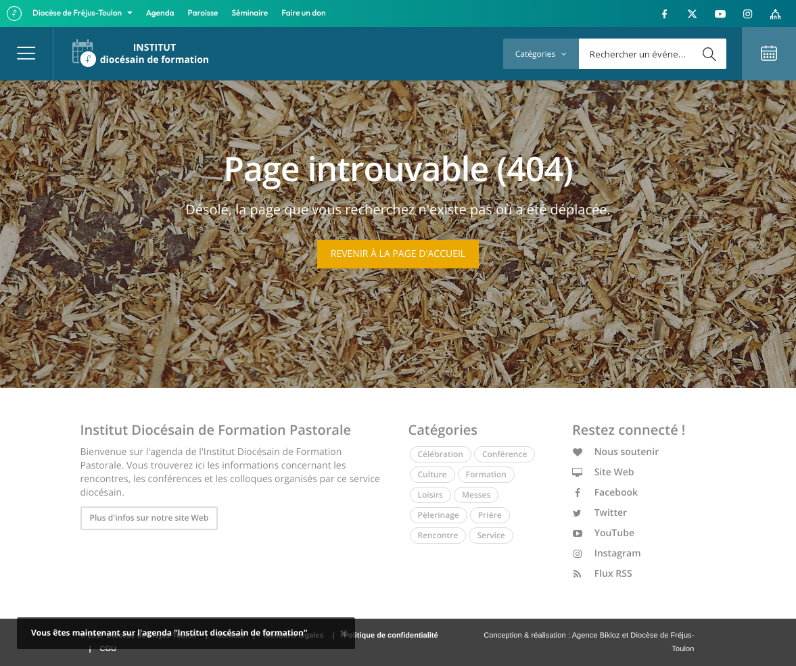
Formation (486, 474)
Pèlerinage (438, 515)
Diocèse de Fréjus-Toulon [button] (78, 13)
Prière (490, 515)
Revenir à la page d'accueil (398, 253)
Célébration (440, 454)
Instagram (606, 553)
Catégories (541, 54)
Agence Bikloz (596, 636)
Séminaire (250, 13)
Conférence (504, 454)
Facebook (605, 492)
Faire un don (303, 13)
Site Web (603, 472)
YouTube (603, 533)
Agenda (160, 13)
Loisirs (430, 494)
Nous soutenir (615, 452)
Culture (432, 474)
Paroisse (203, 13)
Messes (476, 494)
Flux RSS (602, 573)
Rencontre (438, 535)
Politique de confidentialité (391, 636)
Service (491, 535)
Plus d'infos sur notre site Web (149, 517)
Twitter (599, 512)
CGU (108, 649)
